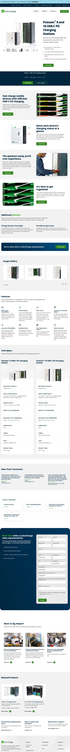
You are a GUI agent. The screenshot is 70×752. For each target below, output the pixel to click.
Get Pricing (48, 65)
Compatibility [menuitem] (45, 742)
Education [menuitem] (60, 745)
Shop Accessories (6, 730)
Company (37, 5)
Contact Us (64, 11)
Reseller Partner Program (46, 5)
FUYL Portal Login (17, 5)
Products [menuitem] (28, 742)
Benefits (27, 77)
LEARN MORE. (35, 1)
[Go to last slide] (4, 50)
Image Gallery (33, 77)
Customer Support (27, 5)
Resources (53, 11)
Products (36, 11)
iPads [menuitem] (43, 748)
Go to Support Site (53, 728)
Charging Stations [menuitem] (30, 750)
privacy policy (48, 594)
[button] (7, 50)
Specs (44, 77)
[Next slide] (37, 50)
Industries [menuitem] (60, 742)
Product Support (41, 83)
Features (39, 77)
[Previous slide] (63, 284)
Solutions (44, 11)
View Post (8, 662)
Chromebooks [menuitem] (45, 745)
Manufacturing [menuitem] (61, 748)
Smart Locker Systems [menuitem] (29, 746)
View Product (6, 711)
